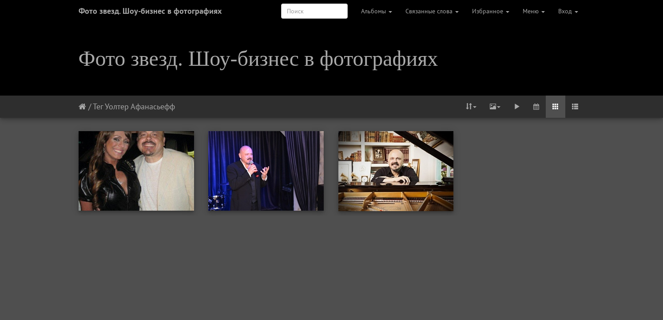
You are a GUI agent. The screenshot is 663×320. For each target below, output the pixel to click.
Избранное (490, 11)
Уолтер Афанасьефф (140, 106)
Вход (568, 11)
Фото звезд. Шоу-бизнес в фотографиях (150, 11)
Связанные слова (432, 11)
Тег (98, 106)
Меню (534, 11)
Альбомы (376, 11)
